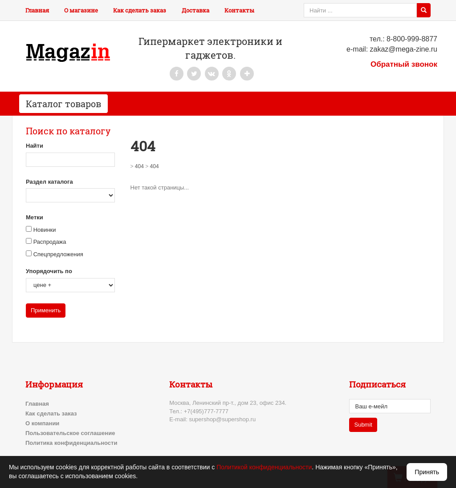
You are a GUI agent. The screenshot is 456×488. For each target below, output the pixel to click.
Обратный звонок (403, 64)
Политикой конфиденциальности (264, 467)
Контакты (239, 10)
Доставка (195, 10)
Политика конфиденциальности (71, 443)
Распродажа (49, 241)
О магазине (81, 10)
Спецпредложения (58, 254)
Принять (427, 472)
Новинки (44, 229)
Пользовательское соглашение (70, 433)
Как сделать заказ (139, 10)
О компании (42, 423)
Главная (37, 10)
